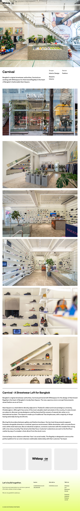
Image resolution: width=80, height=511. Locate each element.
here (19, 489)
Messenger (67, 489)
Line (65, 487)
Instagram (66, 496)
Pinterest (66, 498)
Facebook (66, 494)
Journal (66, 499)
